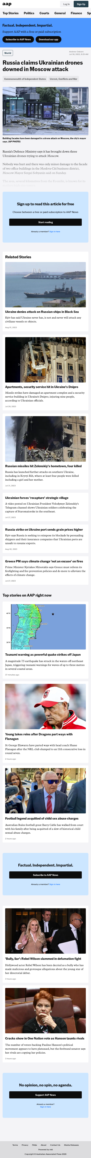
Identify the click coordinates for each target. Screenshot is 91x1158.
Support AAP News (45, 1094)
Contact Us (55, 1145)
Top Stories (11, 13)
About (43, 1145)
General (60, 13)
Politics (29, 13)
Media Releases (71, 1145)
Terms (15, 1145)
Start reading (45, 222)
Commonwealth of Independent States (25, 78)
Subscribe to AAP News (18, 39)
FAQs (34, 1145)
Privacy (25, 1145)
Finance (76, 13)
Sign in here (54, 231)
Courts (44, 13)
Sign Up (81, 4)
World (7, 53)
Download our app (48, 39)
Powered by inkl (45, 1149)
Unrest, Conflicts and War (63, 78)
